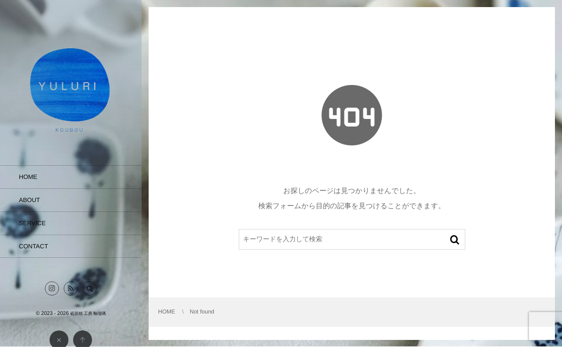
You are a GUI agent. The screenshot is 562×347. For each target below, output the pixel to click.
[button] (89, 288)
